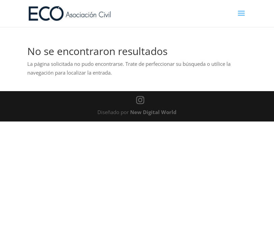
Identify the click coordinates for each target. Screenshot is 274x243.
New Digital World (153, 112)
